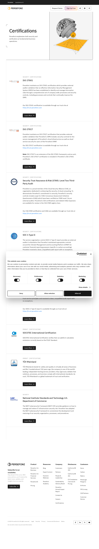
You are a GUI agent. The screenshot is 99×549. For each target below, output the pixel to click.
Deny (21, 293)
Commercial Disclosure (53, 541)
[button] (57, 8)
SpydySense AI (19, 2)
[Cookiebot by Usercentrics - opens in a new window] (78, 254)
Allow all (78, 293)
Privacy (43, 541)
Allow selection (49, 293)
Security (37, 541)
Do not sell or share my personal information (20, 544)
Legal (32, 541)
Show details (83, 287)
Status (62, 541)
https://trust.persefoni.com (32, 108)
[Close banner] (91, 254)
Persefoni (10, 2)
